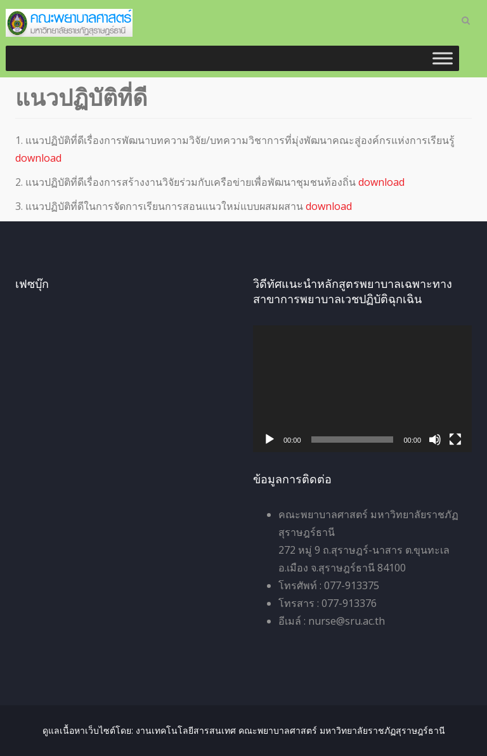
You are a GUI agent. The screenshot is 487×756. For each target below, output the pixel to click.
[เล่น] (269, 439)
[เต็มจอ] (455, 439)
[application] (362, 388)
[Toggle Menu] (442, 58)
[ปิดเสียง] (435, 439)
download (38, 158)
